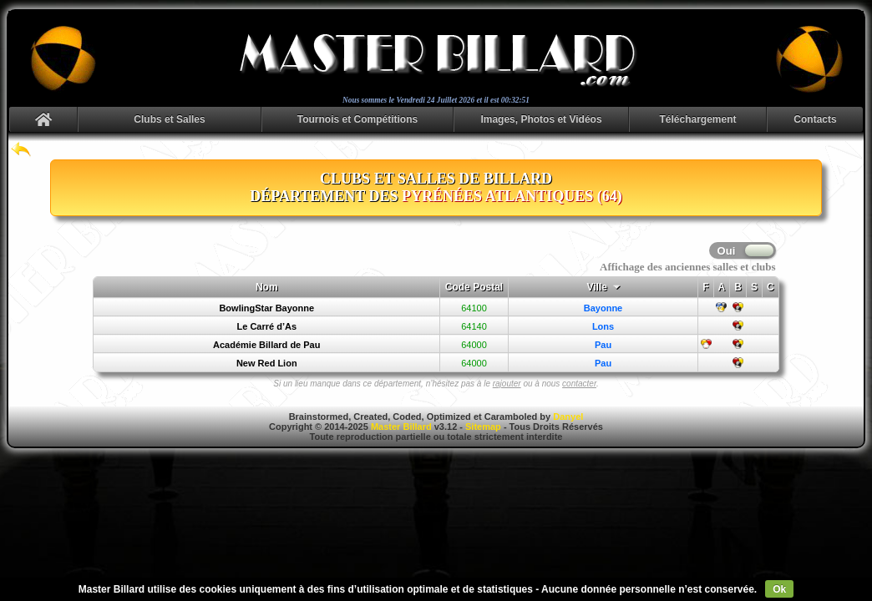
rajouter (507, 383)
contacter (579, 383)
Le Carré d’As (266, 326)
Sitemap (483, 427)
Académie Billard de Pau (266, 345)
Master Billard (401, 427)
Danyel (568, 417)
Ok (779, 589)
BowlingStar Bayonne (266, 308)
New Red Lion (266, 363)
